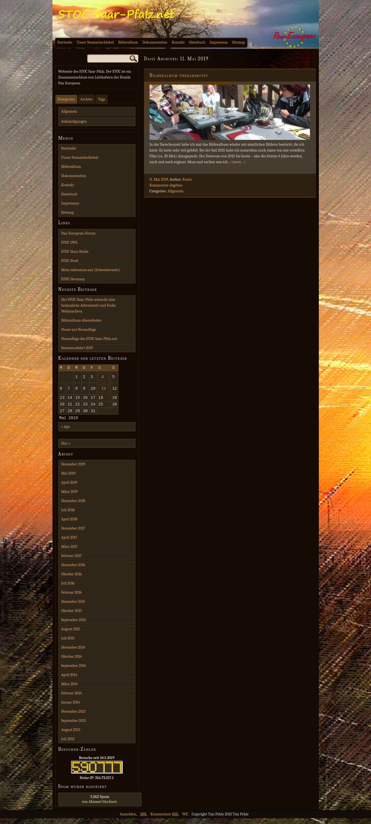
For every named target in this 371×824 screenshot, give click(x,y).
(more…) (238, 162)
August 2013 (70, 735)
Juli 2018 (68, 515)
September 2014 (73, 671)
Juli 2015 (68, 644)
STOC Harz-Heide (75, 251)
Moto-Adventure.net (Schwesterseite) (90, 270)
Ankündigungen (74, 121)
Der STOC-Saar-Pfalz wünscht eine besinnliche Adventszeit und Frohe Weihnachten (88, 305)
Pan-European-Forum (78, 233)
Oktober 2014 (71, 662)
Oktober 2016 (71, 580)
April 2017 (69, 543)
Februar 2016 (71, 598)
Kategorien (66, 99)
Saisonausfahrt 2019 (77, 348)
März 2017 (69, 552)
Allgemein (176, 191)
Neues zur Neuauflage (78, 329)
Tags (101, 99)
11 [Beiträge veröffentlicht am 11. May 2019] (104, 390)
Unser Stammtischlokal (95, 42)
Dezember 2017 (73, 534)
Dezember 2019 (73, 470)
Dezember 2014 (73, 653)
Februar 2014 (71, 699)
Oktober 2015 (71, 616)
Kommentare (164, 820)
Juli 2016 (68, 589)
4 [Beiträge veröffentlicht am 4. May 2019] (103, 378)
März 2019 (69, 497)
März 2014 (69, 689)
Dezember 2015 (73, 607)
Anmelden (128, 820)
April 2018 (69, 525)
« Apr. (65, 432)
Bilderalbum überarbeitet (179, 75)
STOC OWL (69, 242)
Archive (86, 99)
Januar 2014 (70, 708)
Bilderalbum (128, 42)
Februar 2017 (71, 561)
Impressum (219, 42)
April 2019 (69, 488)
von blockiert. (99, 805)
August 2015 (70, 635)
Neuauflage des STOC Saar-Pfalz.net (89, 338)
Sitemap (238, 42)
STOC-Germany (73, 279)
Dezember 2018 (73, 506)
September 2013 (73, 726)
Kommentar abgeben (166, 185)
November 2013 (73, 717)
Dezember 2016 (73, 570)
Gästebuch (197, 42)
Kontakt (178, 42)
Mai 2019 (68, 479)
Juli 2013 (68, 744)
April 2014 (69, 680)
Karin (187, 179)
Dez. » (65, 449)
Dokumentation (154, 42)
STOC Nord (70, 260)
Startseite (64, 42)
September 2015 (73, 625)
